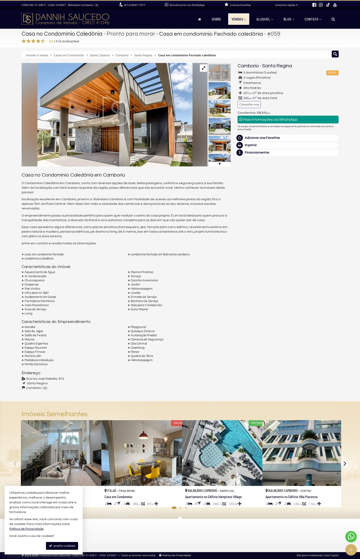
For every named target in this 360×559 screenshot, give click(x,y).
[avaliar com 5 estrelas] (43, 41)
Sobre (216, 19)
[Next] (345, 464)
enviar (326, 304)
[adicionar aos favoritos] (93, 499)
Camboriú (248, 65)
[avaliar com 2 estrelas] (28, 41)
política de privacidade (298, 308)
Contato (313, 19)
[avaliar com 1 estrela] (24, 41)
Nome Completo (252, 256)
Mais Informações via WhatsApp (268, 119)
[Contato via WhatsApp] (351, 536)
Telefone (246, 288)
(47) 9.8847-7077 (307, 185)
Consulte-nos (249, 104)
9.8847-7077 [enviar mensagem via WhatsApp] (134, 5)
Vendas (239, 19)
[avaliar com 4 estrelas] (38, 41)
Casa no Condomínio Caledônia (63, 34)
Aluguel (264, 19)
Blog (288, 19)
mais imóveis (307, 202)
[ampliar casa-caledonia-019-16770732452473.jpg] (107, 114)
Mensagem (248, 231)
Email (244, 272)
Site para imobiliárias (309, 555)
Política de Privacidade (176, 555)
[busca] (333, 19)
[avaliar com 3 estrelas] (33, 41)
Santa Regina (277, 65)
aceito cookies (62, 546)
